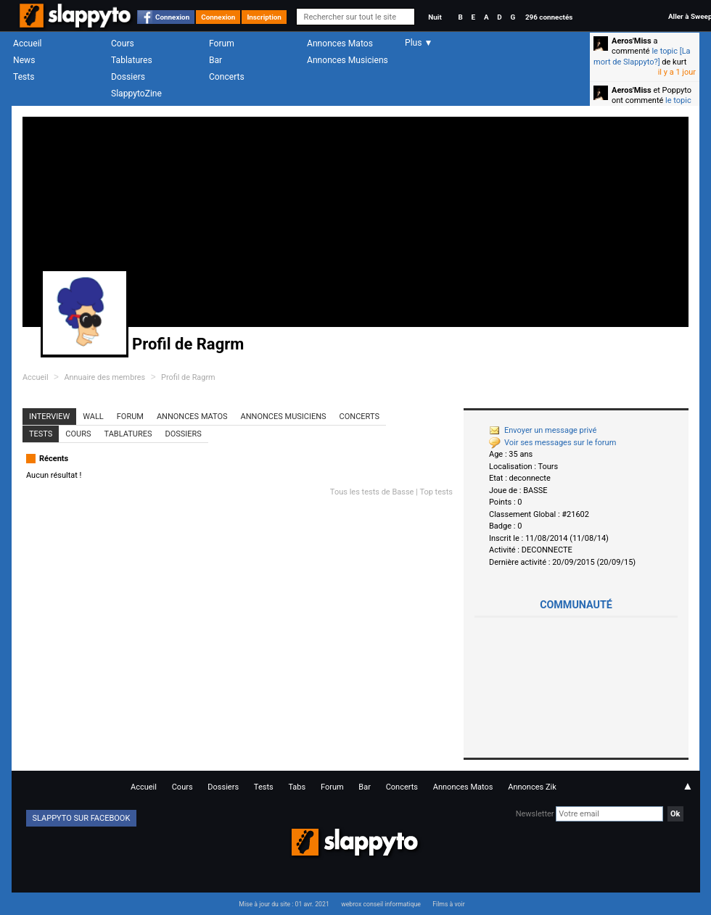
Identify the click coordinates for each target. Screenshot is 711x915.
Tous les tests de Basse (372, 492)
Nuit (434, 17)
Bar (215, 60)
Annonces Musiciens (347, 60)
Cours (122, 43)
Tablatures (131, 60)
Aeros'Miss (632, 41)
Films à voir (448, 904)
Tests (23, 77)
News (24, 60)
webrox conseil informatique (381, 904)
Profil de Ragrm (188, 377)
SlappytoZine (136, 93)
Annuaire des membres (104, 377)
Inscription (264, 17)
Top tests (436, 492)
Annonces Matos (340, 43)
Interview (49, 416)
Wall (93, 416)
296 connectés (548, 17)
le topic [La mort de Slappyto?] (642, 56)
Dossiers (128, 77)
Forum (221, 43)
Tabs (296, 787)
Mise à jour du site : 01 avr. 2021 (284, 904)
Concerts (226, 77)
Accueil (27, 43)
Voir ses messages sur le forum (552, 442)
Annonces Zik (532, 787)
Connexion (172, 17)
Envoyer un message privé (542, 430)
